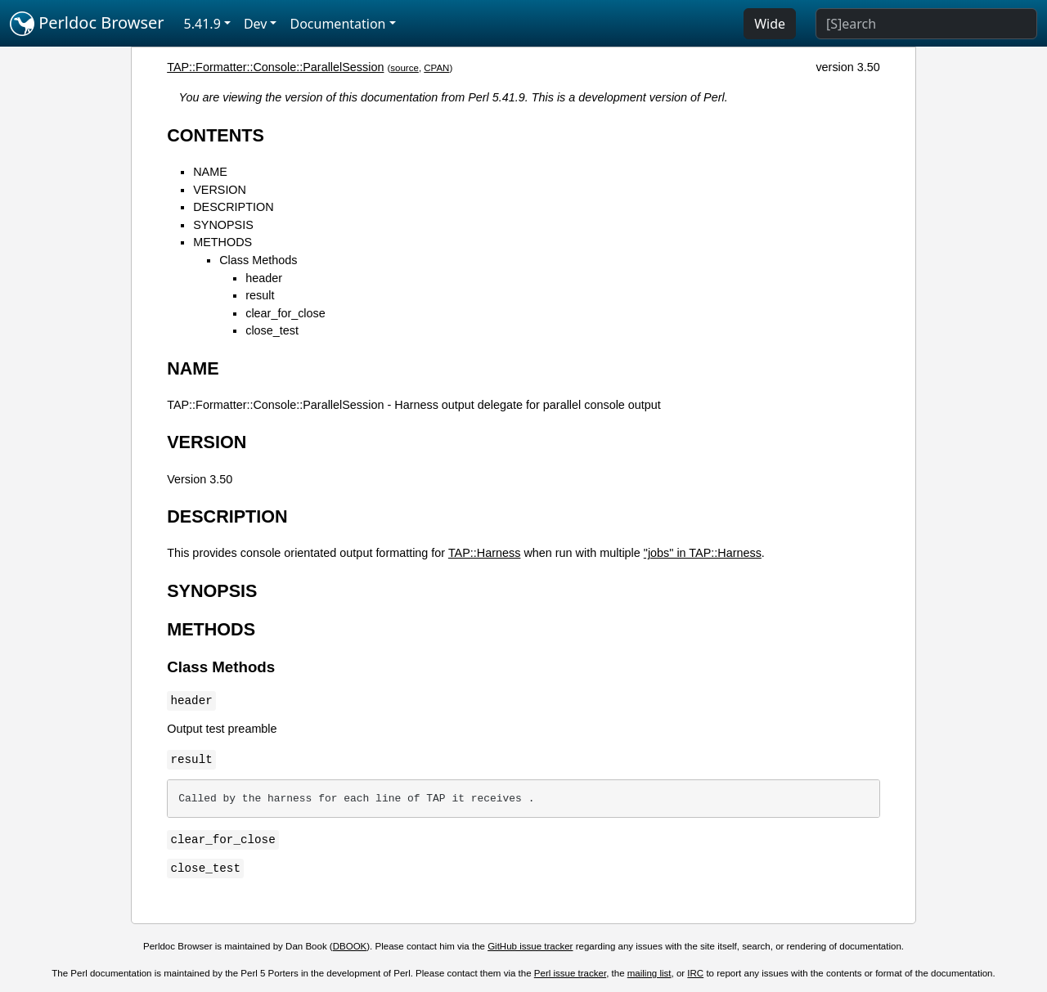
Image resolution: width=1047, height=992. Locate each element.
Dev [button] (255, 24)
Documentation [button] (337, 24)
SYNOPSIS (223, 224)
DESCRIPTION (233, 206)
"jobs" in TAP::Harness (703, 552)
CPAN (436, 68)
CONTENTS (215, 135)
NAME (210, 171)
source (404, 68)
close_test (272, 330)
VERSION (219, 189)
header (263, 278)
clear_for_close (285, 313)
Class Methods (258, 260)
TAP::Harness (484, 552)
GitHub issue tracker (530, 946)
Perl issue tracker (570, 973)
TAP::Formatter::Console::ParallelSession (275, 67)
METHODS (222, 242)
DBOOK (350, 946)
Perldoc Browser (87, 23)
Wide (769, 24)
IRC (695, 973)
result (259, 295)
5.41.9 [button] (202, 24)
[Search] (926, 23)
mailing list (649, 973)
